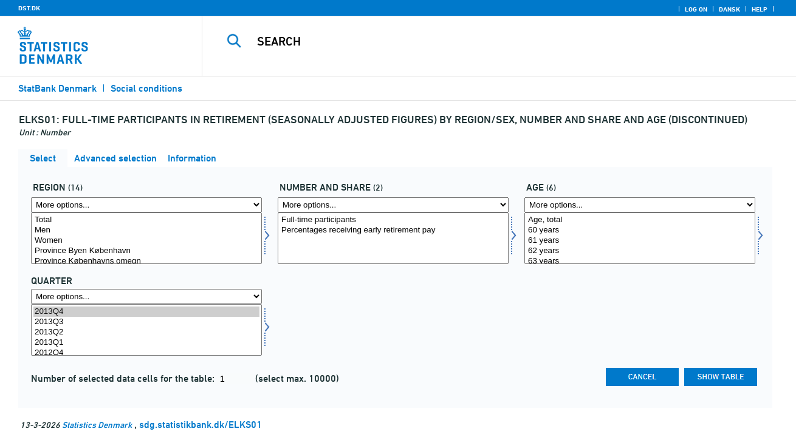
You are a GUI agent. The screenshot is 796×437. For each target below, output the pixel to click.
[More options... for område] (146, 204)
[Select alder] (639, 238)
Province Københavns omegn (146, 261)
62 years (640, 251)
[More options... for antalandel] (393, 204)
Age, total (640, 220)
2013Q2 (146, 332)
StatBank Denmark (57, 88)
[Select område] (146, 238)
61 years (640, 240)
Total (146, 220)
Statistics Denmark (97, 424)
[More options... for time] (146, 296)
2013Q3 (146, 322)
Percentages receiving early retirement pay (393, 230)
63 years (640, 261)
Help (759, 9)
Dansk (729, 9)
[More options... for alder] (639, 204)
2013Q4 (146, 312)
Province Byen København (146, 251)
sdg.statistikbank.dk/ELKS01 (200, 424)
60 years (640, 230)
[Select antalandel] (393, 238)
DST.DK (29, 8)
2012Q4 (146, 353)
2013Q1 (146, 342)
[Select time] (146, 330)
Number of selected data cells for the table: (124, 378)
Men (146, 230)
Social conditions (146, 88)
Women (146, 240)
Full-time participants (393, 220)
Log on (696, 9)
